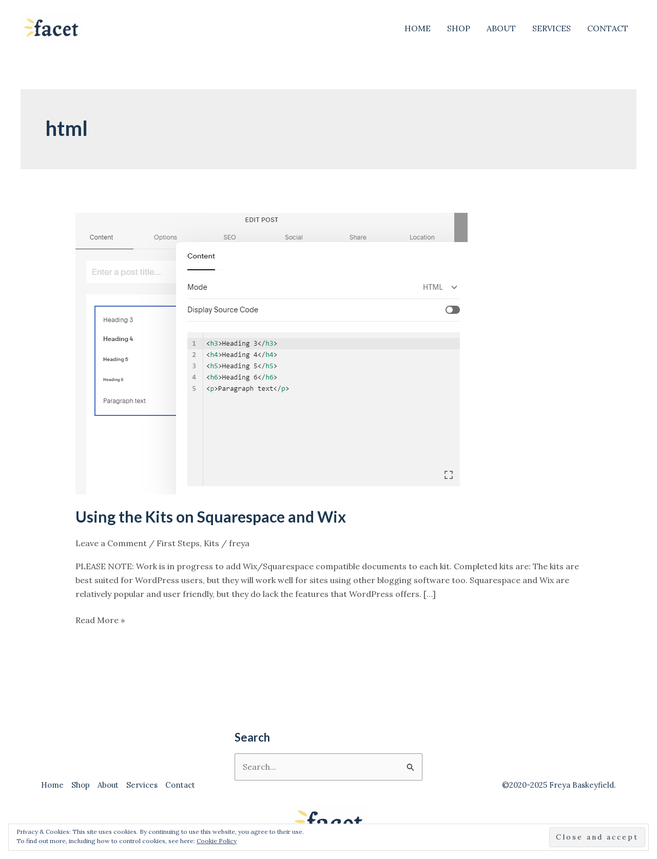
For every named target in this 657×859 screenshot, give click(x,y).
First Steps (178, 543)
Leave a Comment (111, 543)
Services (551, 28)
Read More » (100, 620)
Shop (458, 28)
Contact (607, 28)
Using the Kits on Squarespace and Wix (210, 516)
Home (417, 28)
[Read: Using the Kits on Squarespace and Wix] (271, 353)
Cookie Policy (217, 841)
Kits (211, 543)
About (501, 28)
